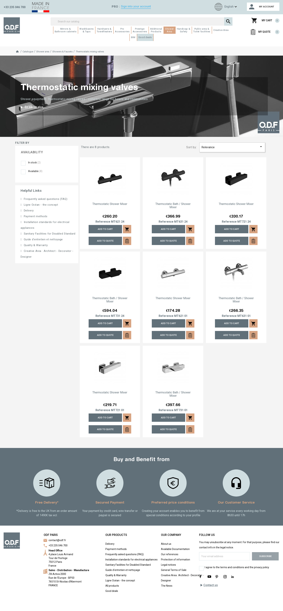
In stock (34, 162)
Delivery (28, 210)
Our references (169, 554)
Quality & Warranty (35, 245)
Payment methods (35, 216)
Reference (102, 221)
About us (166, 543)
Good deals (111, 591)
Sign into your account (136, 6)
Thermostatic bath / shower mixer (173, 205)
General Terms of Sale (173, 570)
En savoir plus (31, 107)
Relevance (232, 146)
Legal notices (168, 564)
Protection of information (175, 559)
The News (166, 585)
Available (35, 171)
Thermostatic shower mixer (109, 204)
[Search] (142, 21)
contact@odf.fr (57, 540)
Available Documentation (175, 549)
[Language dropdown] (225, 7)
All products (112, 585)
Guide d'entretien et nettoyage (43, 239)
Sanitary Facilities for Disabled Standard (49, 233)
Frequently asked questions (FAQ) (45, 199)
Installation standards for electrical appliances (131, 559)
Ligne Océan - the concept (40, 204)
